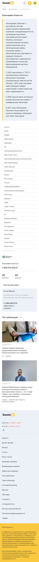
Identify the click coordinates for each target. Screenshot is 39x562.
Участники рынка (13, 9)
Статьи (4, 452)
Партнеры (5, 494)
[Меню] (35, 3)
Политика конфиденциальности (13, 513)
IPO (3, 356)
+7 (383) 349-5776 (10, 303)
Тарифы (5, 518)
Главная (4, 9)
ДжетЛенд (8, 356)
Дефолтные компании (10, 471)
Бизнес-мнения (7, 443)
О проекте (6, 499)
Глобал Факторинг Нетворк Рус (17, 399)
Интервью (4, 399)
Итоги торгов (7, 457)
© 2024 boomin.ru (7, 527)
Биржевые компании (9, 461)
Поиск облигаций (8, 480)
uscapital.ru (7, 308)
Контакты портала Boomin (11, 509)
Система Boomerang (9, 485)
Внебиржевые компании (11, 466)
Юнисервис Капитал (25, 9)
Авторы (5, 447)
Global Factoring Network (8, 401)
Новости (5, 438)
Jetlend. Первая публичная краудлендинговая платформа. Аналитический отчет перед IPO (15, 350)
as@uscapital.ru (9, 306)
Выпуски (5, 490)
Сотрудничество (8, 504)
